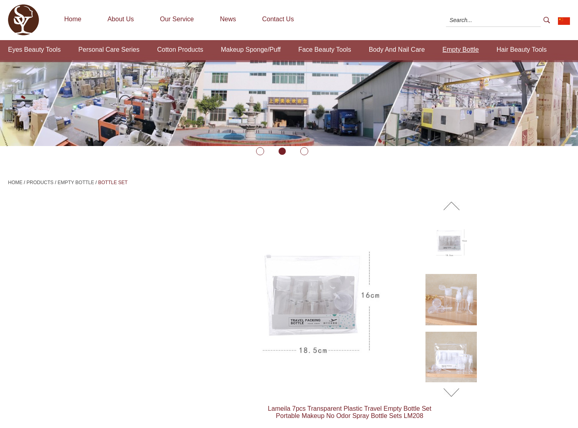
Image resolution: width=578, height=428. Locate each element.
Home (72, 19)
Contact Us (278, 19)
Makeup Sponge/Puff (251, 49)
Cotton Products (180, 49)
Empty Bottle (460, 49)
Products (39, 182)
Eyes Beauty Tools (34, 49)
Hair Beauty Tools (522, 49)
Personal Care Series (108, 49)
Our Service (177, 19)
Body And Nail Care (397, 49)
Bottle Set (113, 182)
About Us (121, 19)
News (228, 19)
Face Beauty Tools (324, 49)
